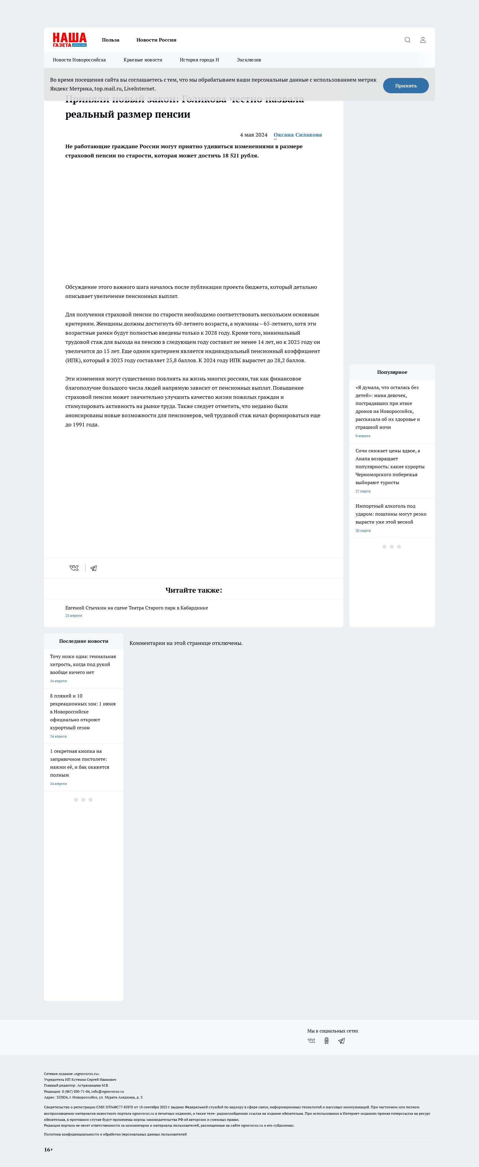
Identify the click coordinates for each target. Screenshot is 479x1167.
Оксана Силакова (298, 134)
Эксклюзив (249, 60)
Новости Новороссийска (79, 60)
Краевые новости (143, 60)
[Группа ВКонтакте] (311, 1041)
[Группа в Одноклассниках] (326, 1041)
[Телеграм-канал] (341, 1041)
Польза (110, 40)
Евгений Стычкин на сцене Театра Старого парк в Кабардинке (193, 612)
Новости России (157, 40)
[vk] (74, 568)
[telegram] (96, 568)
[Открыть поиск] (407, 40)
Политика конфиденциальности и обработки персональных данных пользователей (115, 1134)
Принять (406, 86)
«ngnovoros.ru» (86, 1073)
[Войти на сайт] (423, 40)
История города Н (199, 60)
